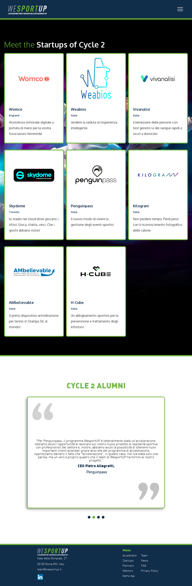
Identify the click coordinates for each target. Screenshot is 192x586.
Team (144, 555)
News (144, 560)
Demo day (129, 576)
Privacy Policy (149, 571)
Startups (128, 560)
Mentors (128, 571)
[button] (180, 9)
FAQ (143, 565)
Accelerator (130, 555)
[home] (29, 9)
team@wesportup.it (49, 569)
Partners (128, 565)
